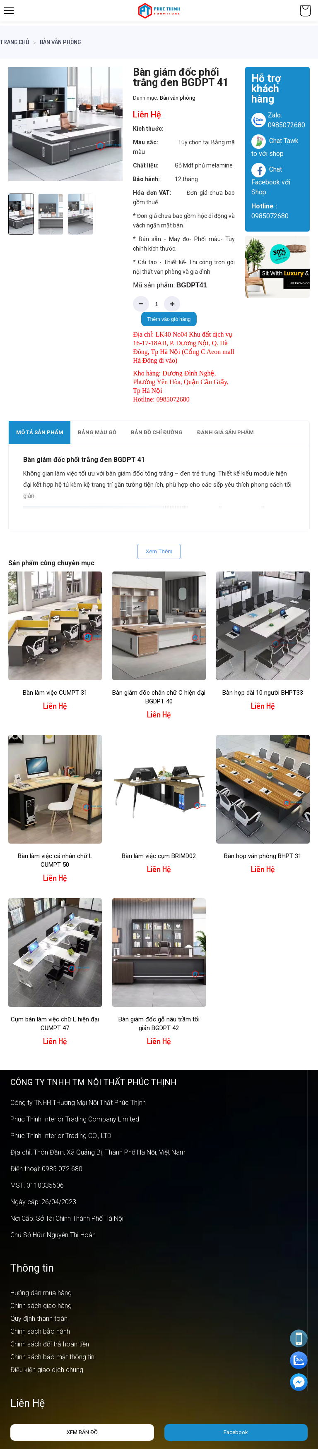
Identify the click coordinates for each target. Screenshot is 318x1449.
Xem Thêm (159, 551)
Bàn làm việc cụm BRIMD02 (159, 856)
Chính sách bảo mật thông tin (52, 1357)
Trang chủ (14, 42)
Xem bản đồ (82, 1432)
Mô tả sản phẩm (39, 432)
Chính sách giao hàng (41, 1306)
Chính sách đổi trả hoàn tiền (49, 1344)
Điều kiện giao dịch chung (46, 1370)
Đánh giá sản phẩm (225, 432)
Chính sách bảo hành (40, 1331)
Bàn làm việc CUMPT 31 (55, 692)
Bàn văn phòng (60, 42)
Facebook (236, 1432)
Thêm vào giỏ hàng (168, 319)
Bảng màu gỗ (97, 432)
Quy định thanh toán (38, 1318)
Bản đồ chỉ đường (157, 432)
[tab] (39, 432)
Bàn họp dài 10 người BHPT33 (262, 692)
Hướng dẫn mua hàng (41, 1293)
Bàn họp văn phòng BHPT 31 (262, 856)
